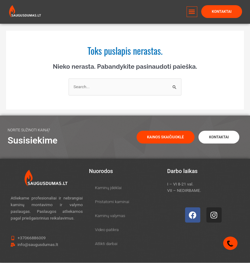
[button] (191, 8)
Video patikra (107, 229)
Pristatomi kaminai (112, 201)
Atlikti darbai (106, 243)
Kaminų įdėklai (108, 187)
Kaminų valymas (110, 215)
